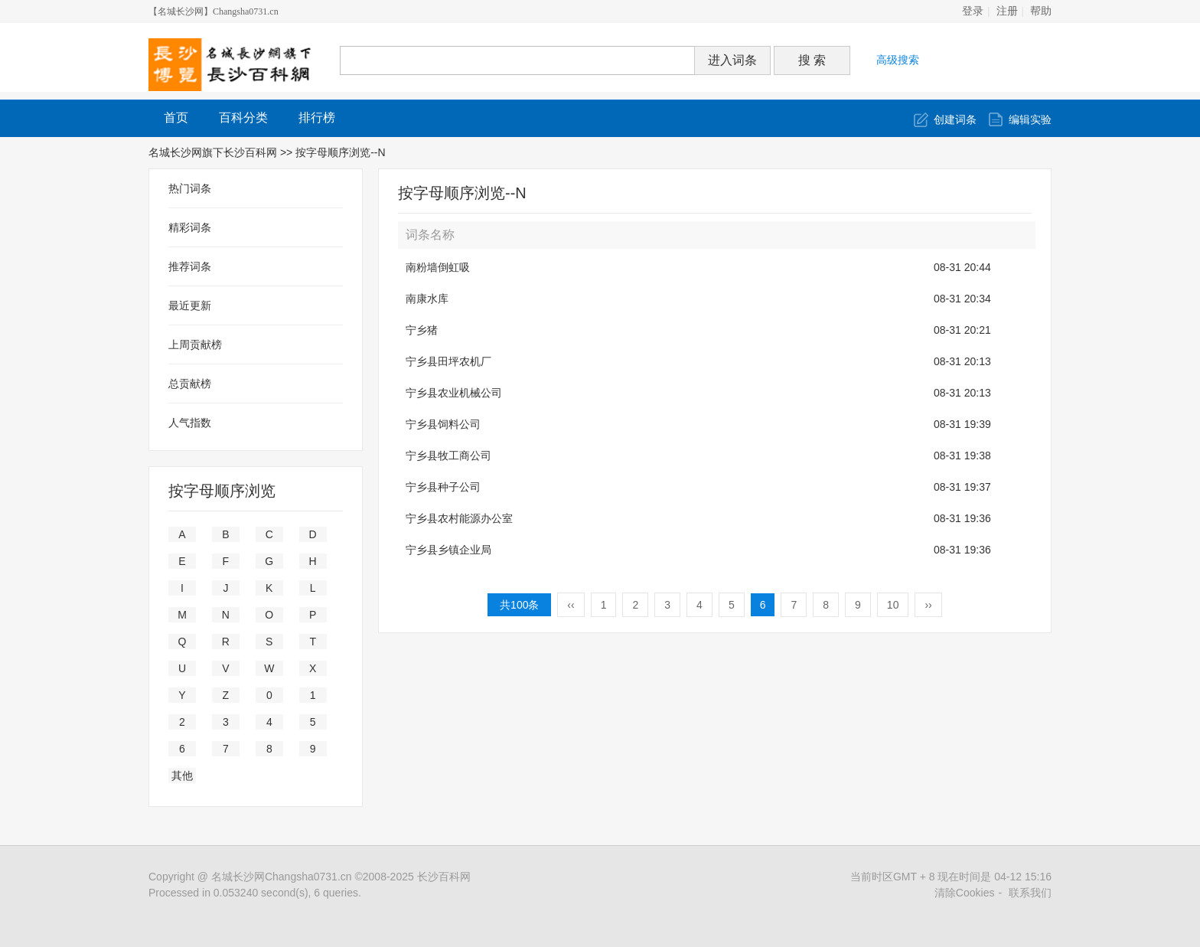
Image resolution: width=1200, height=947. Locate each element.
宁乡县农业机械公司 (454, 393)
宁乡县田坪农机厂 (448, 361)
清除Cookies (964, 893)
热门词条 (189, 188)
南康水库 (427, 298)
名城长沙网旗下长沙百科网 (212, 152)
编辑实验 (1030, 119)
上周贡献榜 (195, 344)
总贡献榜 (189, 383)
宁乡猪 (422, 330)
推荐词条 (189, 266)
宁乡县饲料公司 (443, 424)
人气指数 (189, 422)
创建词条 (955, 119)
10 (893, 605)
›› (927, 605)
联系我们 (1030, 893)
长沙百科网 (444, 876)
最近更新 (189, 305)
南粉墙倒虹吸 (438, 267)
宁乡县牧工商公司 (448, 455)
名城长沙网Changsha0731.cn (281, 876)
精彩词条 (189, 227)
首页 (176, 117)
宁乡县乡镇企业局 (448, 550)
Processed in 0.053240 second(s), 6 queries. (254, 893)
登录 (972, 11)
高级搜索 (897, 60)
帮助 (1041, 11)
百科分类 (243, 117)
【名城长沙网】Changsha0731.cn (213, 11)
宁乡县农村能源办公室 (459, 518)
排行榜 (316, 117)
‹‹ (570, 605)
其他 (182, 775)
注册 (1007, 11)
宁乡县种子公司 (443, 487)
